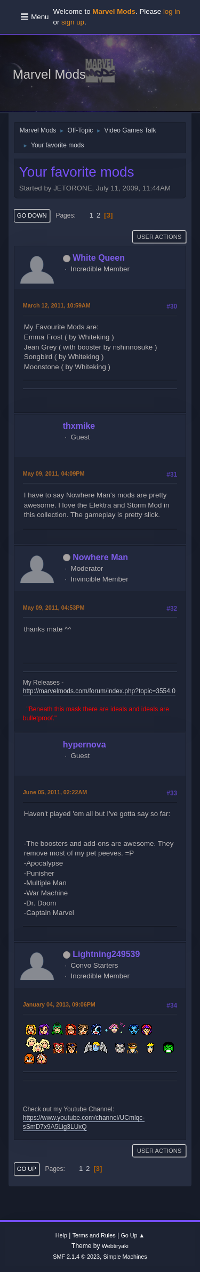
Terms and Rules (94, 1235)
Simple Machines (125, 1256)
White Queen (99, 257)
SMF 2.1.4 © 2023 (76, 1256)
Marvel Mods (49, 74)
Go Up (26, 1169)
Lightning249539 (106, 954)
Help (61, 1235)
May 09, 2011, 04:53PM (54, 607)
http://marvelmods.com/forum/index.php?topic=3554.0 (99, 691)
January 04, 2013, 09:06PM (59, 1004)
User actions (159, 237)
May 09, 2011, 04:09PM (54, 473)
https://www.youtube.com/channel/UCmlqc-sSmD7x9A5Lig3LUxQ (84, 1122)
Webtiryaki (115, 1246)
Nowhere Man (100, 557)
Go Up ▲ (133, 1235)
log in (171, 11)
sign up (72, 22)
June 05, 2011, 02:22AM (55, 792)
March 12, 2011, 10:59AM (57, 305)
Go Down (32, 215)
